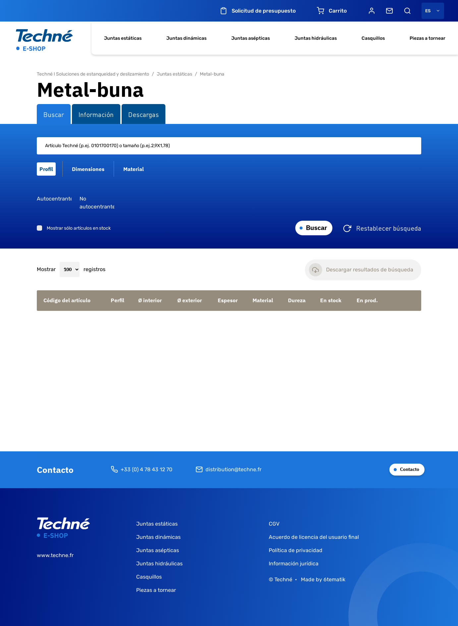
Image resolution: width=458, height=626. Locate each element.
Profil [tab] (46, 169)
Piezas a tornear (427, 38)
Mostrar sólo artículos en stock (79, 228)
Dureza (297, 300)
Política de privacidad (295, 550)
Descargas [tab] (143, 114)
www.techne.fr (55, 555)
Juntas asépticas (250, 38)
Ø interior (150, 300)
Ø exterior (189, 300)
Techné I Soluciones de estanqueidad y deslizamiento (93, 74)
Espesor (228, 300)
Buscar (316, 227)
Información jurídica (293, 563)
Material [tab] (133, 169)
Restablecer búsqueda (388, 227)
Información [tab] (96, 114)
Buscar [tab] (53, 114)
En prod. (367, 300)
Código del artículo (66, 300)
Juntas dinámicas (186, 38)
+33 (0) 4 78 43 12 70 (141, 469)
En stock (330, 300)
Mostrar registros (71, 269)
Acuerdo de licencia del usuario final (314, 537)
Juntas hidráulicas (316, 38)
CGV (274, 524)
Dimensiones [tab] (88, 169)
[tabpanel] (229, 186)
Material (263, 300)
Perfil (117, 300)
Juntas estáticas (123, 38)
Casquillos (373, 38)
